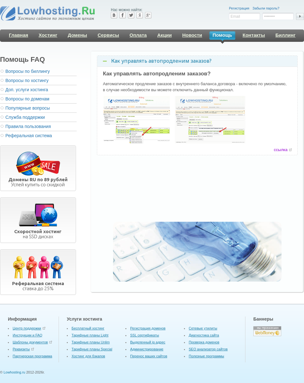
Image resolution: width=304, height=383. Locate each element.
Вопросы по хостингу (26, 80)
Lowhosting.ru (14, 372)
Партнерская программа (32, 356)
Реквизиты (21, 349)
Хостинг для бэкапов (88, 356)
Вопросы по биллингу (27, 71)
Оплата (138, 35)
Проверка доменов (204, 342)
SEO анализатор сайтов (208, 349)
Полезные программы (206, 356)
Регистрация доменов (148, 328)
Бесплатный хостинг (88, 328)
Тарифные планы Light (90, 335)
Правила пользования (28, 126)
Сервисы (108, 35)
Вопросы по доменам (27, 98)
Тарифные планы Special (92, 349)
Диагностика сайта (204, 335)
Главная (18, 35)
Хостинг (48, 35)
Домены (77, 35)
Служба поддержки (25, 117)
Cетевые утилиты (203, 328)
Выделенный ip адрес (147, 342)
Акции (164, 35)
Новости (192, 35)
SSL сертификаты (144, 335)
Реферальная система (28, 135)
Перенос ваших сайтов (148, 356)
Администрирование (146, 349)
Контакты (254, 35)
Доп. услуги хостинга (26, 89)
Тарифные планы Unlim (91, 342)
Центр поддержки (27, 328)
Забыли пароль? (265, 8)
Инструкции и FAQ (27, 335)
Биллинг (286, 35)
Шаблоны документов (30, 342)
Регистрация (239, 8)
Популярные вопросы (27, 108)
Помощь (222, 36)
